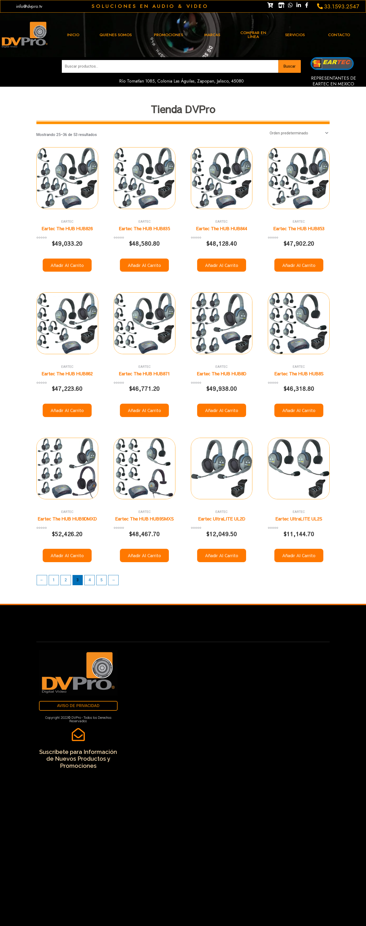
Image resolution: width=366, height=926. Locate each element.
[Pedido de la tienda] (298, 133)
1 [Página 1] (54, 580)
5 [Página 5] (101, 580)
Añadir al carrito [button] (67, 265)
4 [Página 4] (89, 580)
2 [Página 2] (66, 580)
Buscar (290, 66)
